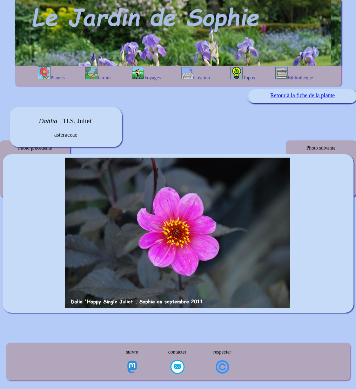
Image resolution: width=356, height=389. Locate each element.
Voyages (146, 73)
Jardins (98, 73)
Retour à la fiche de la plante (302, 95)
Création (195, 73)
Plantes (51, 73)
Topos (242, 73)
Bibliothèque (294, 73)
